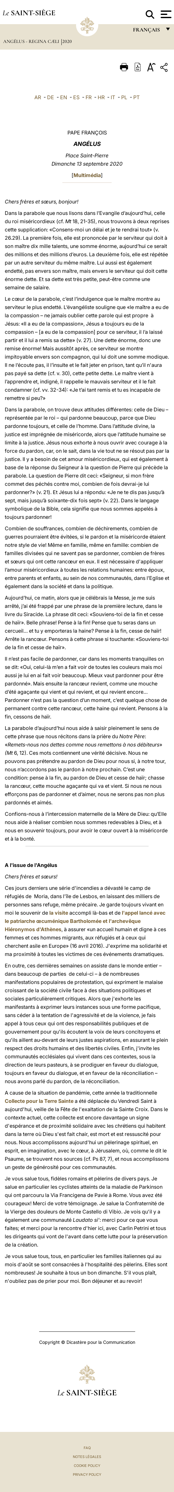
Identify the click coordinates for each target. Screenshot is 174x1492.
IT (113, 97)
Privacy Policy (87, 1474)
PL (124, 97)
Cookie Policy (87, 1465)
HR (101, 97)
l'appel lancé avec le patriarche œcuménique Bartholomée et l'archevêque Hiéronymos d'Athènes (85, 921)
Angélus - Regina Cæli (31, 41)
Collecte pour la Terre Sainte (39, 1101)
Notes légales (87, 1456)
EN (63, 97)
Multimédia (87, 175)
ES (76, 97)
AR (37, 97)
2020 (67, 41)
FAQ (87, 1448)
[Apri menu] (165, 14)
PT (136, 97)
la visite (58, 913)
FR (89, 97)
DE (50, 97)
